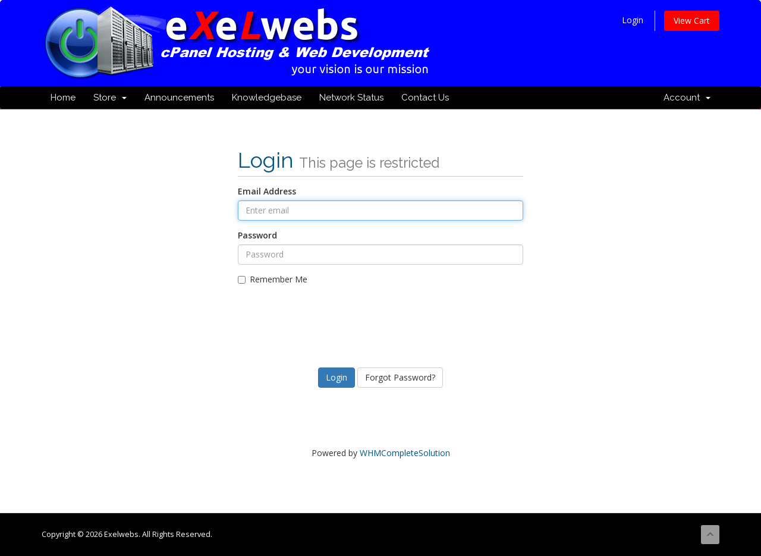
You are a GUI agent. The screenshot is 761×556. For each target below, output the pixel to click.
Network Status (351, 97)
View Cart (692, 20)
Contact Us (425, 97)
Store (110, 97)
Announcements (179, 97)
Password (257, 235)
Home (63, 97)
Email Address (267, 191)
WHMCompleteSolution (405, 452)
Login (632, 20)
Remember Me (272, 279)
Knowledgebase (266, 97)
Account (686, 97)
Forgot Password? (400, 377)
